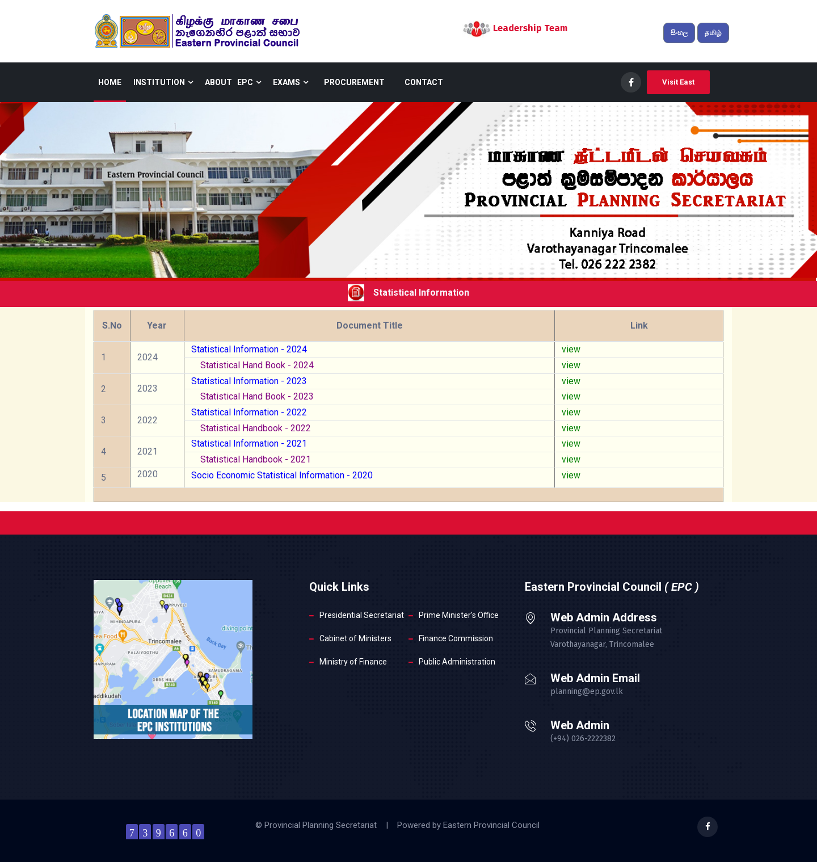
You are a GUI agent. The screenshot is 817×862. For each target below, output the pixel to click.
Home (109, 82)
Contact (424, 82)
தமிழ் (713, 33)
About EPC (233, 82)
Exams (290, 82)
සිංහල (679, 33)
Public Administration (457, 661)
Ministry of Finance (353, 661)
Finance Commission (456, 638)
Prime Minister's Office (459, 615)
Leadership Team (530, 28)
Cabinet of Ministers (355, 638)
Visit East (678, 82)
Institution (163, 82)
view (571, 349)
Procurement (354, 82)
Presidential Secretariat (361, 615)
